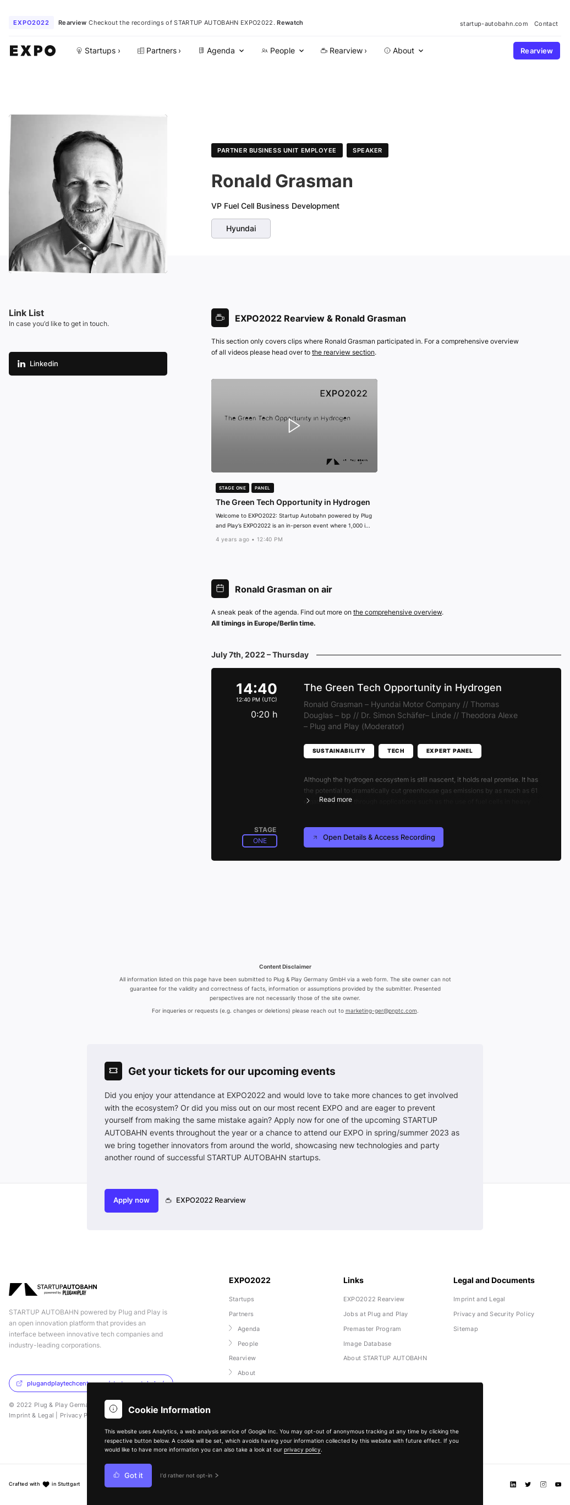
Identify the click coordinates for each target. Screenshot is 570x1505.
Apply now (131, 1200)
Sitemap (465, 1329)
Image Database (367, 1344)
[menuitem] (220, 50)
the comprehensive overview (397, 612)
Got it (128, 1475)
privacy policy (302, 1449)
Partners (241, 1314)
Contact (546, 24)
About (242, 1373)
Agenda (244, 1329)
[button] (424, 783)
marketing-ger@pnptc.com (381, 1010)
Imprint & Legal (31, 1415)
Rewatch (290, 22)
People (244, 1344)
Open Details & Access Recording (373, 837)
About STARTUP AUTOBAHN (385, 1358)
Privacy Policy (81, 1415)
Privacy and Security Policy (494, 1314)
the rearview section (343, 352)
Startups (241, 1299)
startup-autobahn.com (494, 24)
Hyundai (241, 228)
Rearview (536, 51)
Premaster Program (372, 1329)
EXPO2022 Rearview (206, 1200)
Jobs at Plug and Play (375, 1314)
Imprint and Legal (479, 1299)
